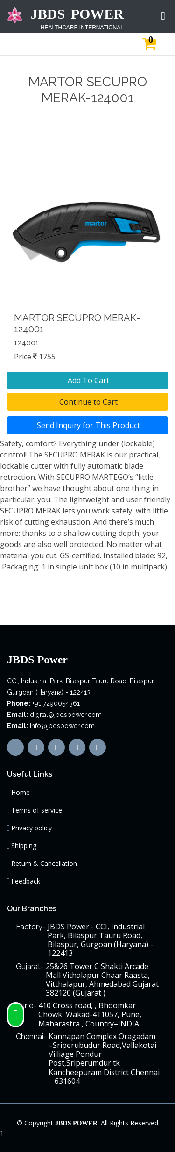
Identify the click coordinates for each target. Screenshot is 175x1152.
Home (20, 792)
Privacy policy (31, 828)
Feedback (25, 881)
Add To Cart (87, 380)
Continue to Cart (87, 402)
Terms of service (36, 810)
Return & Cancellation (44, 863)
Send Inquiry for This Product (87, 425)
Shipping (23, 846)
